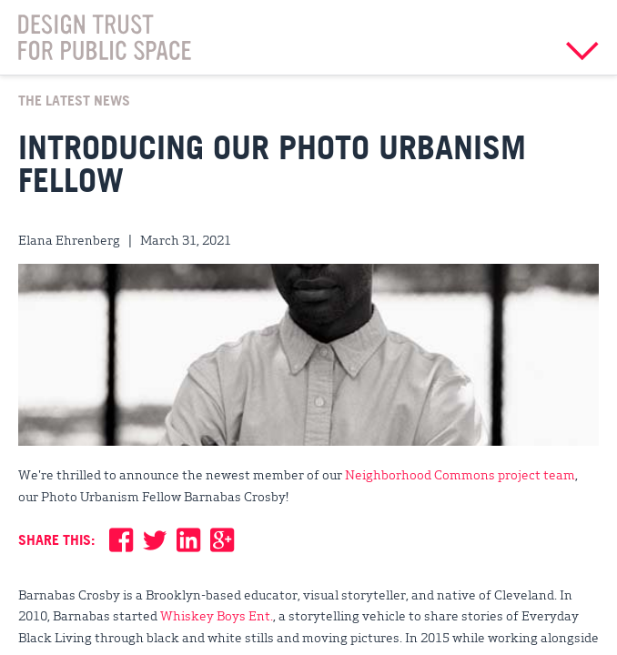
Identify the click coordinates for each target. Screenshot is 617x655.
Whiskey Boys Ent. (216, 615)
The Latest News (74, 100)
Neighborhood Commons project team (460, 474)
